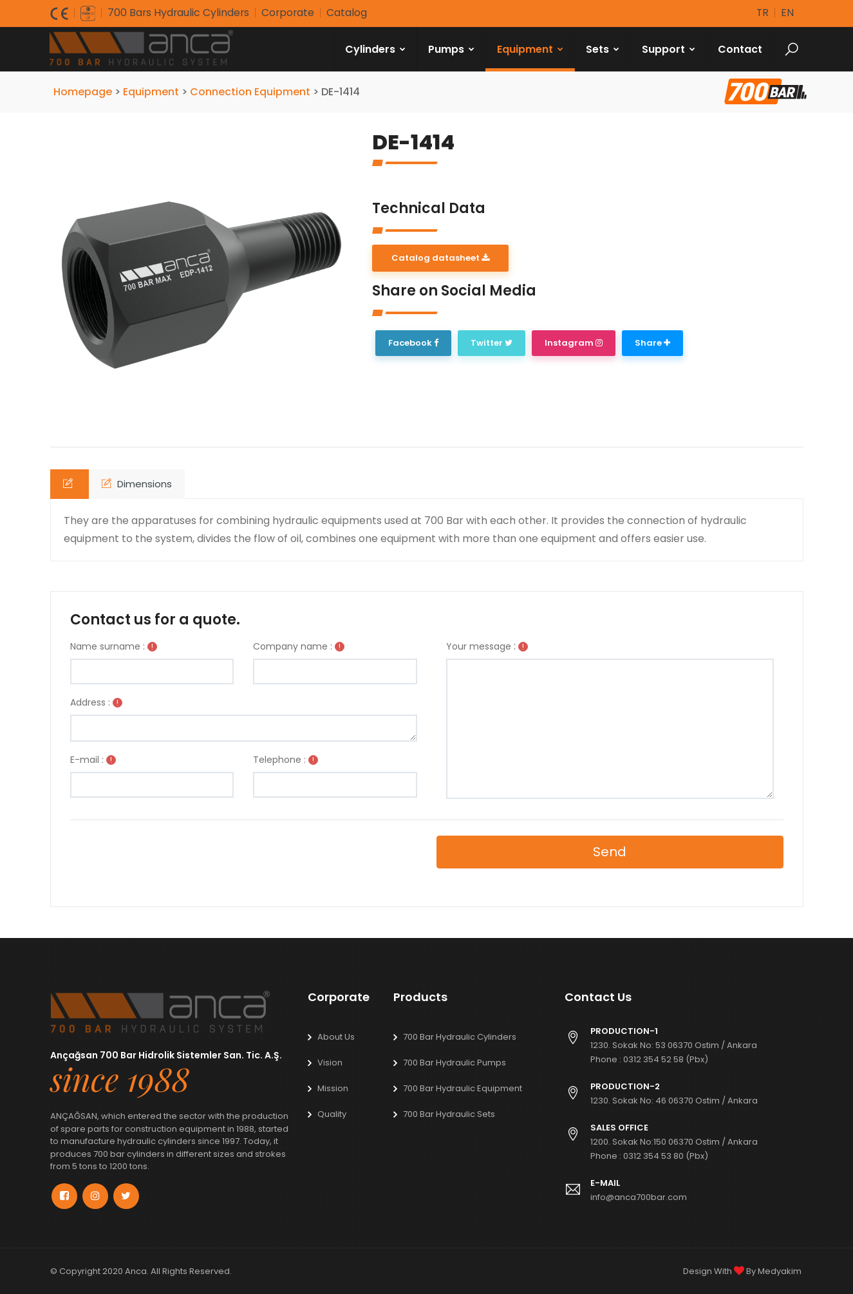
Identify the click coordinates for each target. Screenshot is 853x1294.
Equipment (531, 48)
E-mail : (87, 759)
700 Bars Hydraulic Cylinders (179, 12)
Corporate (290, 12)
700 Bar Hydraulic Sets (449, 1114)
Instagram (574, 343)
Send (609, 852)
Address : (90, 702)
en (787, 12)
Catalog (350, 12)
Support (669, 48)
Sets (603, 48)
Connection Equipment (251, 91)
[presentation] (158, 858)
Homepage (84, 91)
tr (762, 12)
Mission (332, 1088)
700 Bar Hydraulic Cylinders (459, 1037)
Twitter (491, 343)
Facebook (413, 343)
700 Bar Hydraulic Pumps (454, 1062)
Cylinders (376, 48)
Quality (331, 1114)
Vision (329, 1062)
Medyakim (779, 1270)
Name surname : (107, 646)
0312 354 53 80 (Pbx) (665, 1156)
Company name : (292, 646)
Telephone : (279, 759)
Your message (478, 646)
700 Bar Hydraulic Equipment (462, 1088)
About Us (336, 1037)
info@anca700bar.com (638, 1197)
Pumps (452, 48)
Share (652, 343)
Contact (740, 48)
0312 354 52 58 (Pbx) (665, 1059)
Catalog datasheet (440, 257)
